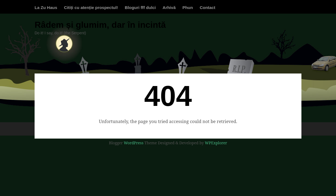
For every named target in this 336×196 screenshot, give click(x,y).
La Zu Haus (46, 7)
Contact (207, 7)
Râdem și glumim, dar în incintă (100, 25)
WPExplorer (216, 142)
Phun (187, 7)
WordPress (133, 142)
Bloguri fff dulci (140, 7)
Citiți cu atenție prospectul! (91, 7)
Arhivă (169, 7)
